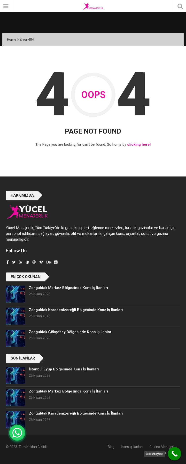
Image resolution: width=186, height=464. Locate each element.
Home (11, 39)
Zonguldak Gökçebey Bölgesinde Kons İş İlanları (70, 332)
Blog (111, 447)
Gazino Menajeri (161, 447)
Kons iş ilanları (132, 447)
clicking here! (139, 144)
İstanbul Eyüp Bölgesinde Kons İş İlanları (64, 369)
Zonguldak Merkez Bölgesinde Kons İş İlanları (68, 288)
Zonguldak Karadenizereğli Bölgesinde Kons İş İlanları (76, 310)
